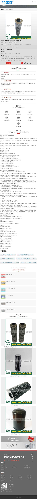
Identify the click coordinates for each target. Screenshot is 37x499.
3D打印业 (3, 476)
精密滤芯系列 (27, 468)
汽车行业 (11, 477)
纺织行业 (20, 479)
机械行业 (3, 477)
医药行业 (29, 476)
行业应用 (6, 9)
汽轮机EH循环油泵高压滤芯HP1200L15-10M (10, 262)
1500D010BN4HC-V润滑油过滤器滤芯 (28, 262)
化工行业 (20, 476)
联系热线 (25, 62)
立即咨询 (8, 63)
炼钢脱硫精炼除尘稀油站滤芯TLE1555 (25, 254)
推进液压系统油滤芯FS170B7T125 (8, 258)
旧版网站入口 (18, 497)
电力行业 (11, 9)
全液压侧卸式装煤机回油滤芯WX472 (8, 254)
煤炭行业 (20, 477)
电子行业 (3, 479)
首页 (3, 9)
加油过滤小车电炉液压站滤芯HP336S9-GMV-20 (26, 258)
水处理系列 (26, 466)
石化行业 (11, 479)
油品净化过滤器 (4, 468)
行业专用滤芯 (3, 470)
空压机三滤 (15, 468)
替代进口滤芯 (3, 466)
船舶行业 (3, 481)
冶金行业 (11, 476)
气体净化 (14, 466)
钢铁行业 (11, 481)
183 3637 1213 (27, 63)
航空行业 (29, 479)
